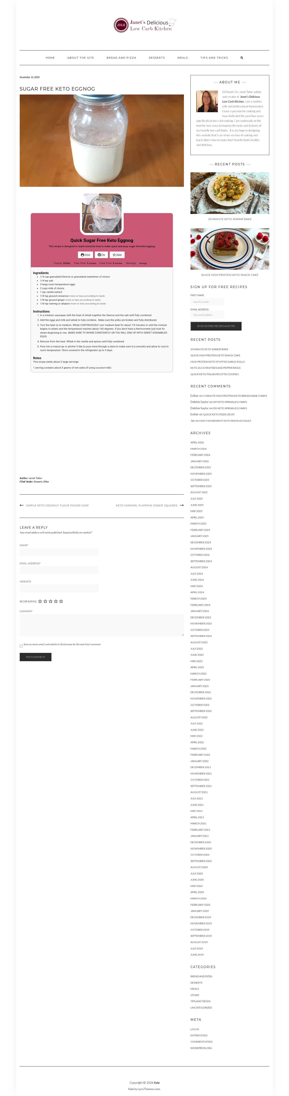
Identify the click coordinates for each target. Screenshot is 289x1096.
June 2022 (197, 729)
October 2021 (199, 779)
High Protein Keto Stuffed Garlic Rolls (217, 361)
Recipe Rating (28, 601)
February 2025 (200, 529)
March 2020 (198, 898)
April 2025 (197, 517)
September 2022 (201, 711)
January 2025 (199, 536)
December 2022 (200, 692)
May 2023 (196, 661)
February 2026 (200, 454)
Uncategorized (201, 1007)
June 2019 (197, 954)
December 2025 (200, 467)
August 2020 (199, 867)
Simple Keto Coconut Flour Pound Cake (57, 505)
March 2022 (198, 748)
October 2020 (199, 854)
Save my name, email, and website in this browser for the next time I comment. (62, 644)
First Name (197, 295)
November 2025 (201, 473)
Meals (183, 57)
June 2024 (197, 579)
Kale (157, 1082)
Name (24, 545)
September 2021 (201, 786)
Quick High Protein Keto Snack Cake (215, 355)
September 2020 (201, 861)
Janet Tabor (35, 478)
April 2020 (197, 892)
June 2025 (197, 505)
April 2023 (197, 667)
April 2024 (197, 592)
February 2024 (200, 605)
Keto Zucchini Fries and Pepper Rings (215, 367)
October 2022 (199, 704)
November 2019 (201, 923)
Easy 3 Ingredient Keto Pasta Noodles (225, 420)
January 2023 (199, 686)
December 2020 (200, 842)
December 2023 (200, 617)
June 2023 (197, 654)
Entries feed (198, 1035)
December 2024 (200, 542)
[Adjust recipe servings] (138, 263)
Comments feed (201, 1041)
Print (85, 254)
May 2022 (196, 736)
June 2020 (197, 879)
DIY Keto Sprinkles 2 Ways (230, 402)
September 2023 (201, 636)
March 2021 (198, 823)
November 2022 (201, 698)
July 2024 (196, 573)
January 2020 (199, 910)
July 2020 (196, 873)
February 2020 (200, 904)
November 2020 (201, 848)
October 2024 (199, 554)
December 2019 (200, 917)
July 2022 (196, 723)
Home (50, 57)
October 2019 (199, 929)
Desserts (157, 57)
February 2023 (200, 679)
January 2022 (199, 761)
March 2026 (198, 448)
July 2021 (196, 798)
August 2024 (199, 567)
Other (46, 481)
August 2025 (199, 492)
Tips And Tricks (214, 57)
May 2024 (196, 586)
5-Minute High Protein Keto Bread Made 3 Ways (235, 395)
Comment (26, 611)
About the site (80, 57)
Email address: (207, 313)
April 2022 (197, 742)
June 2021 (197, 804)
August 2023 (199, 642)
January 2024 (199, 611)
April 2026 (197, 442)
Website (25, 581)
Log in (194, 1029)
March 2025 (198, 523)
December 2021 (200, 767)
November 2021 (201, 773)
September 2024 (201, 561)
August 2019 (199, 942)
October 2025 (199, 479)
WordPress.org (201, 1048)
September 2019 (201, 935)
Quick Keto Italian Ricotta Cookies (214, 374)
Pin (101, 254)
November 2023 (201, 623)
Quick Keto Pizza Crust (219, 414)
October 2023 (199, 629)
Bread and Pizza (121, 57)
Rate (117, 254)
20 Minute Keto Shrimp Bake (209, 349)
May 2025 (196, 511)
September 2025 (201, 486)
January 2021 (199, 835)
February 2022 (200, 754)
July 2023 (196, 648)
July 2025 (196, 498)
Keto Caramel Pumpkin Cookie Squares (147, 505)
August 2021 (199, 792)
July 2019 (196, 948)
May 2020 (196, 886)
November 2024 (201, 548)
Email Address (30, 563)
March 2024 (198, 598)
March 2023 (198, 673)
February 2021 (200, 829)
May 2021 (196, 811)
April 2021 (197, 817)
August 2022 (199, 717)
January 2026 (199, 461)
